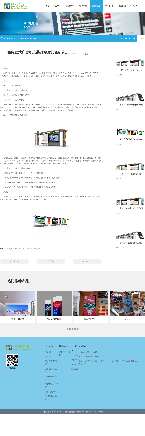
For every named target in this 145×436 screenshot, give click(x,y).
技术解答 (34, 38)
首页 (47, 6)
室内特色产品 (51, 392)
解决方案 (70, 6)
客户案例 (83, 6)
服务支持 (75, 360)
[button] (67, 329)
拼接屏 (48, 357)
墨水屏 (48, 352)
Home (19, 38)
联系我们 (122, 6)
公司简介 (75, 365)
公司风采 (75, 369)
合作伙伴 (134, 6)
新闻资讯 (96, 6)
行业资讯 (124, 38)
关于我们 (109, 6)
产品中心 (57, 6)
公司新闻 (132, 38)
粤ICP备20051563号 (94, 412)
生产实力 (75, 355)
